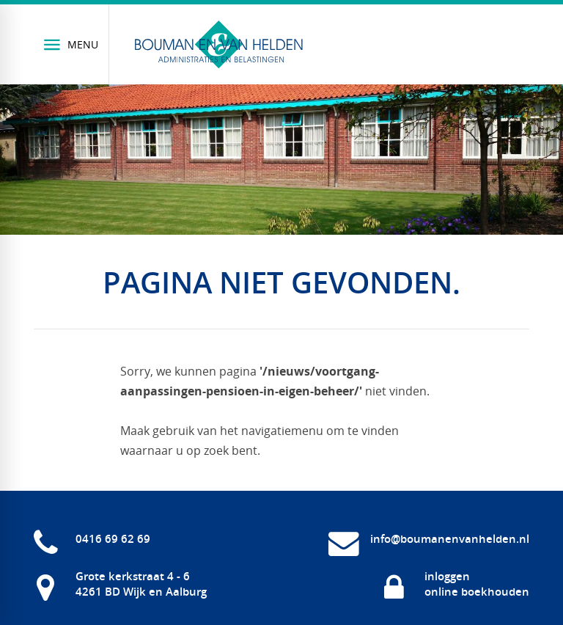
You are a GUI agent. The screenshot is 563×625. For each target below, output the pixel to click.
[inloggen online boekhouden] (456, 584)
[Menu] (71, 44)
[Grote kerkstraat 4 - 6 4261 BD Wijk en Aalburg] (120, 584)
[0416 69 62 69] (92, 539)
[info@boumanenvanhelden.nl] (428, 539)
